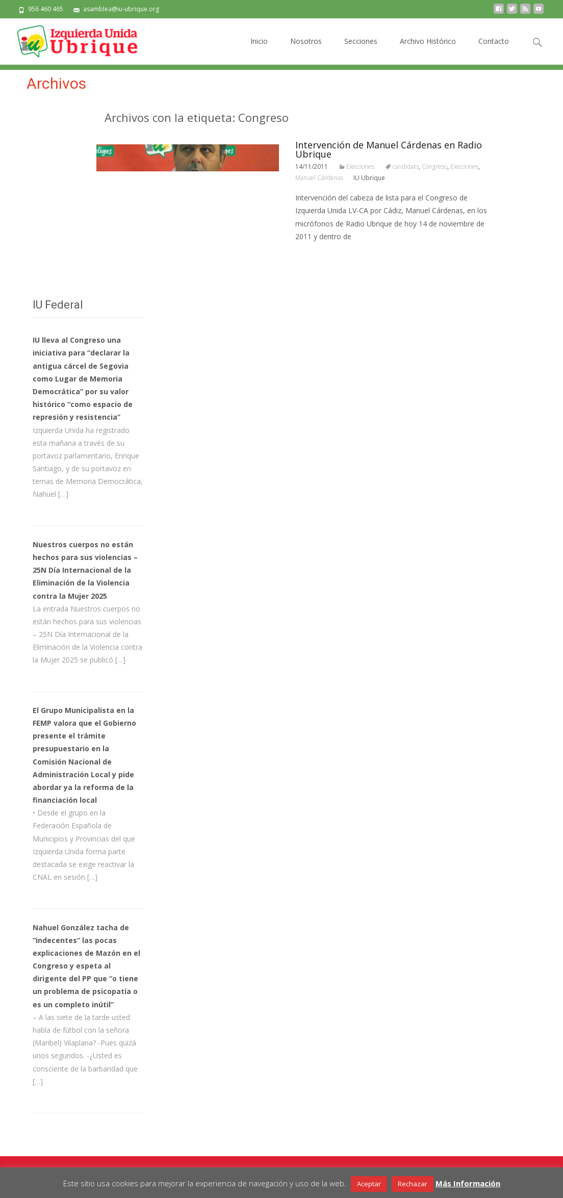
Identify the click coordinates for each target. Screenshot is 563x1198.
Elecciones (360, 166)
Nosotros (306, 50)
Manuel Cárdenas (319, 177)
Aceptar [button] (369, 1183)
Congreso (434, 166)
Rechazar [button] (412, 1183)
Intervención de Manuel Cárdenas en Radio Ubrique (388, 149)
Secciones (360, 50)
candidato (406, 166)
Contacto (493, 50)
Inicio (259, 50)
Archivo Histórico (428, 50)
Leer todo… (316, 255)
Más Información (468, 1183)
